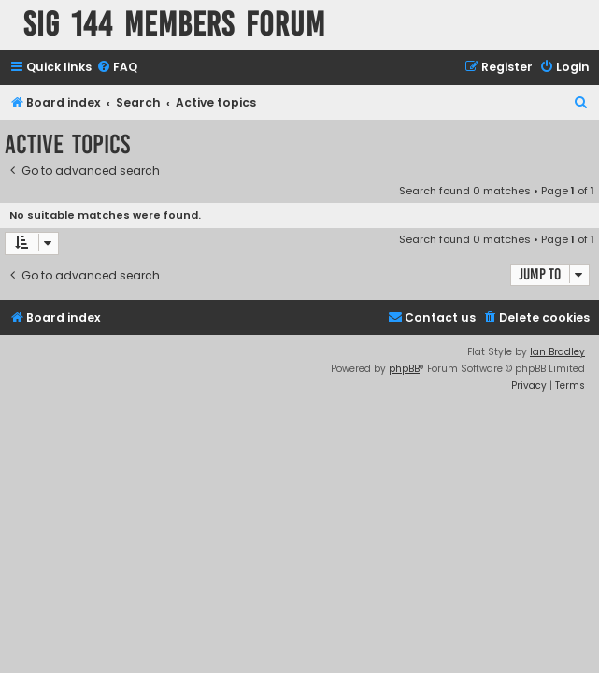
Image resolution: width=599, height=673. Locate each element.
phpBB (404, 369)
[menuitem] (116, 67)
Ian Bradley (557, 352)
